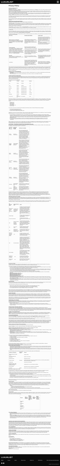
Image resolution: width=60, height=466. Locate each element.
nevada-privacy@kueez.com (27, 424)
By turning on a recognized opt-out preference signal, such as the (19, 377)
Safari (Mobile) (12, 104)
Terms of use (23, 460)
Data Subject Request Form (30, 370)
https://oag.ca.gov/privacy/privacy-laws (43, 201)
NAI (27, 376)
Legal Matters (11, 62)
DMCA (2, 460)
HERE (20, 274)
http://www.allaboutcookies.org (16, 77)
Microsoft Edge (12, 105)
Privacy (9, 460)
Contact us (32, 460)
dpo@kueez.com (20, 440)
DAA (29, 376)
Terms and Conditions (27, 11)
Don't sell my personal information (53, 460)
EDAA (31, 376)
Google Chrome (12, 102)
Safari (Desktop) (12, 103)
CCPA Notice (40, 460)
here (20, 438)
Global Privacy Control (31, 377)
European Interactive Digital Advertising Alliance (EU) (17, 110)
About (16, 460)
